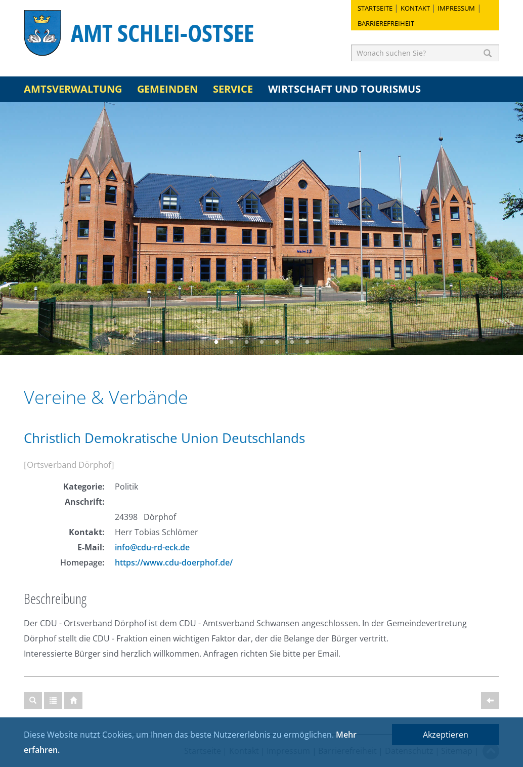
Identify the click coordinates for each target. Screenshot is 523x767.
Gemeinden (167, 89)
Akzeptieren (445, 734)
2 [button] (231, 342)
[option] (261, 228)
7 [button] (307, 342)
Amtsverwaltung (73, 89)
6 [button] (292, 342)
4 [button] (261, 342)
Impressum (456, 8)
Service (233, 89)
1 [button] (216, 342)
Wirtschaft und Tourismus (344, 89)
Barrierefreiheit (386, 23)
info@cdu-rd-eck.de (152, 547)
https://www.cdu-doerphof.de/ (174, 562)
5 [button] (277, 342)
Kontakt (415, 8)
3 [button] (246, 342)
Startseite (375, 8)
